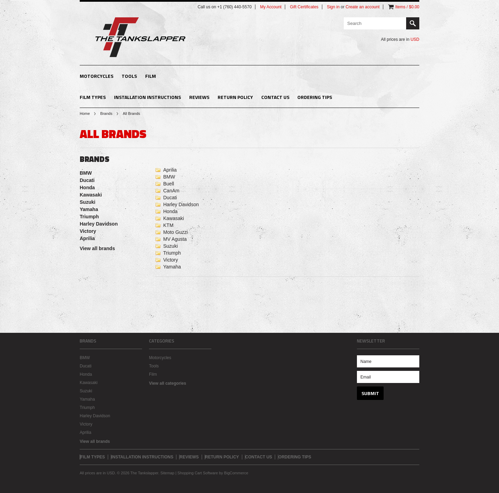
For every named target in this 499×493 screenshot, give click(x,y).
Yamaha (89, 209)
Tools (129, 76)
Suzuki (87, 202)
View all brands (97, 248)
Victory (88, 231)
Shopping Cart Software (197, 473)
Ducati (87, 180)
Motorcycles (96, 76)
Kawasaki (91, 195)
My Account (270, 6)
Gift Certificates (304, 6)
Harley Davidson (99, 224)
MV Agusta (175, 239)
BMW (86, 173)
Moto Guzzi (175, 232)
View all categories (167, 383)
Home (85, 113)
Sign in (333, 6)
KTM (168, 225)
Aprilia (87, 238)
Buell (168, 183)
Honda (87, 187)
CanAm (171, 190)
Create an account (362, 6)
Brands (106, 113)
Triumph (89, 216)
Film (150, 76)
